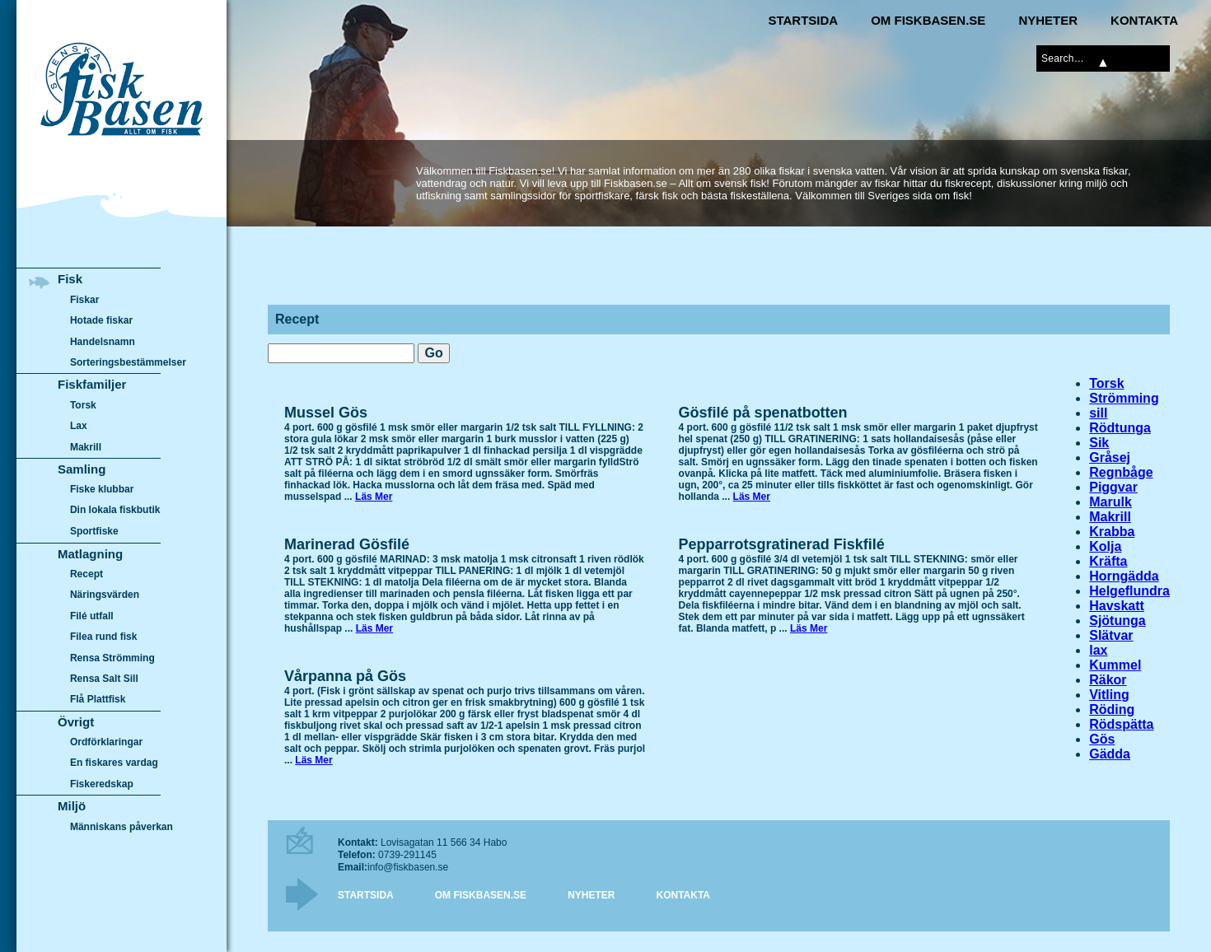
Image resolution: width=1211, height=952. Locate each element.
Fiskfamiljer (92, 384)
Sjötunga (1117, 621)
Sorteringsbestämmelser (128, 362)
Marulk (1110, 502)
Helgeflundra (1129, 591)
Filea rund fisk (103, 636)
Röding (1111, 709)
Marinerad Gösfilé (346, 544)
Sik (1099, 443)
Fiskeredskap (101, 784)
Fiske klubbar (102, 489)
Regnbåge (1121, 472)
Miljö (72, 806)
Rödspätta (1121, 724)
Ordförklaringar (106, 742)
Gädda (1109, 754)
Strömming (1123, 398)
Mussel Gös (325, 412)
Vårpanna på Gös (345, 676)
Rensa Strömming (112, 658)
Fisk (70, 279)
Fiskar (84, 300)
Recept (86, 574)
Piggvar (1113, 487)
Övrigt (76, 722)
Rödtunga (1120, 428)
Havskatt (1116, 606)
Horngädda (1123, 576)
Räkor (1107, 680)
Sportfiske (94, 531)
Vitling (1109, 695)
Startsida (803, 20)
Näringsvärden (104, 594)
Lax (78, 426)
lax (1098, 650)
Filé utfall (92, 616)
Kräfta (1108, 561)
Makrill (1110, 517)
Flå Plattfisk (97, 699)
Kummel (1115, 665)
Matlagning (90, 554)
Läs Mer (373, 496)
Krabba (1111, 532)
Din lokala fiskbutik (115, 510)
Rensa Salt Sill (104, 678)
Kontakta (1144, 20)
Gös (1102, 739)
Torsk (1106, 383)
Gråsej (1109, 457)
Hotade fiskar (101, 320)
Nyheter (1048, 20)
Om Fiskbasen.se (928, 20)
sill (1098, 413)
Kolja (1105, 546)
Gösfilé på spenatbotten (763, 412)
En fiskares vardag (114, 763)
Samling (81, 469)
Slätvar (1111, 635)
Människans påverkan (121, 827)
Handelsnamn (102, 342)
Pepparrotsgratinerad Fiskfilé (782, 544)
